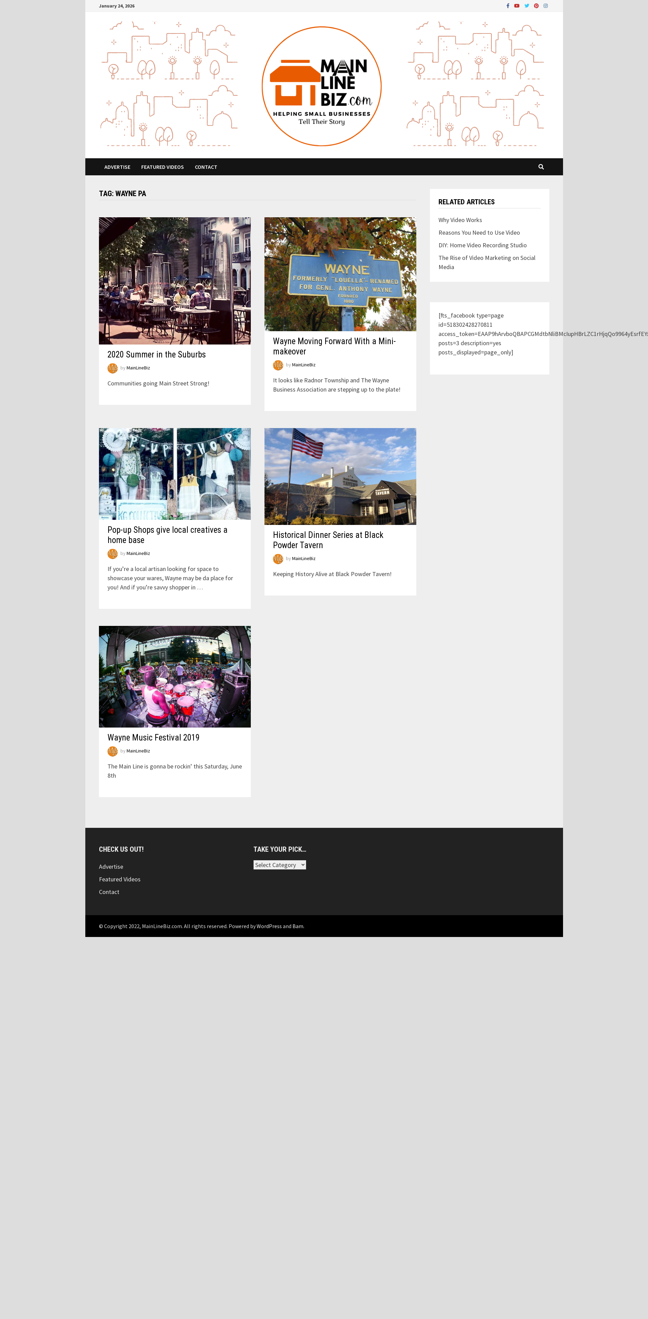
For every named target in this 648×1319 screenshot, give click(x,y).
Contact (206, 166)
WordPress (269, 926)
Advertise (117, 166)
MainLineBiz (138, 368)
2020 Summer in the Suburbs (156, 355)
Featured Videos (162, 166)
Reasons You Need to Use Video (479, 232)
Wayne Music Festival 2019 (153, 738)
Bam (297, 926)
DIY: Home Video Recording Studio (482, 245)
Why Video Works (460, 220)
